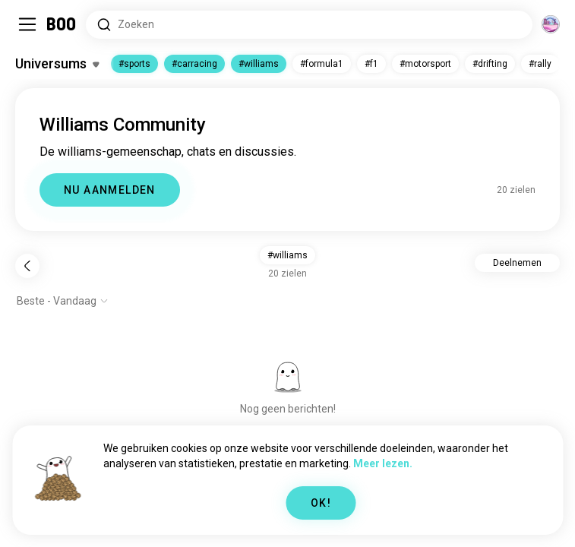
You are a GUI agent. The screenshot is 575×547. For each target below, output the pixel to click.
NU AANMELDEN (110, 190)
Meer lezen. (382, 463)
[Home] (62, 24)
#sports (134, 63)
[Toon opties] (63, 301)
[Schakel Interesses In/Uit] (57, 63)
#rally (540, 63)
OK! (321, 503)
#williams (259, 63)
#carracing (194, 63)
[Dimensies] (551, 24)
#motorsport (425, 63)
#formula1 (321, 63)
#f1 (371, 63)
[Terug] (27, 266)
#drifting (489, 63)
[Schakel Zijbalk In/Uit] (27, 24)
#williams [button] (287, 255)
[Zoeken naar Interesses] (309, 25)
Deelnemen (517, 263)
